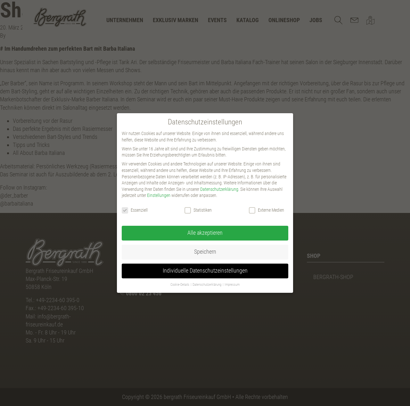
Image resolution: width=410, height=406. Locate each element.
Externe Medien (266, 210)
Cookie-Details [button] (180, 285)
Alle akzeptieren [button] (205, 233)
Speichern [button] (205, 252)
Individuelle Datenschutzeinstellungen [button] (205, 270)
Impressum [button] (232, 285)
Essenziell (135, 210)
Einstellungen (158, 195)
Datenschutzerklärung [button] (207, 285)
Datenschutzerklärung (219, 189)
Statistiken (198, 210)
